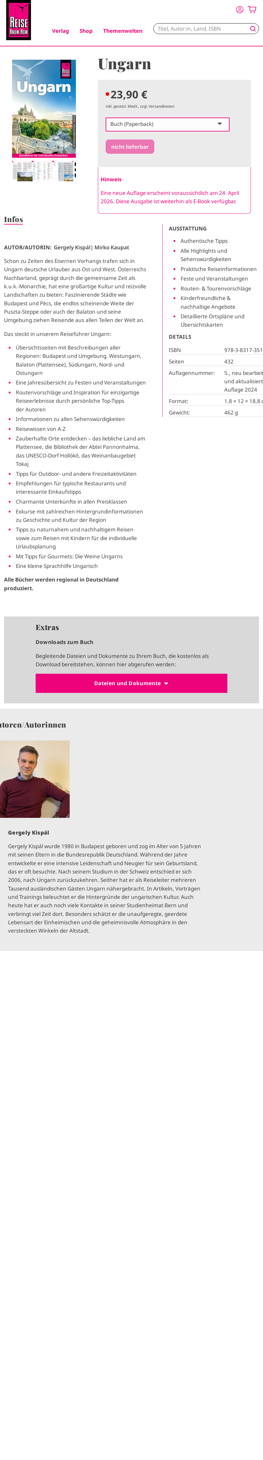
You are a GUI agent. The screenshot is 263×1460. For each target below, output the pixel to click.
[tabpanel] (44, 120)
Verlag (60, 30)
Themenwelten (122, 30)
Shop (86, 30)
